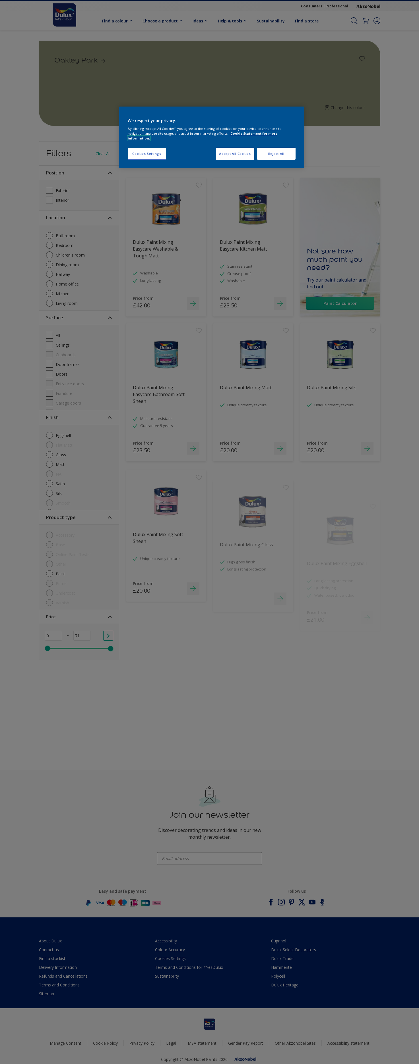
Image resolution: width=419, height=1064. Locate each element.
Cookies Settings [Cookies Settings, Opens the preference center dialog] (146, 153)
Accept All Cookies (235, 153)
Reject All (276, 153)
